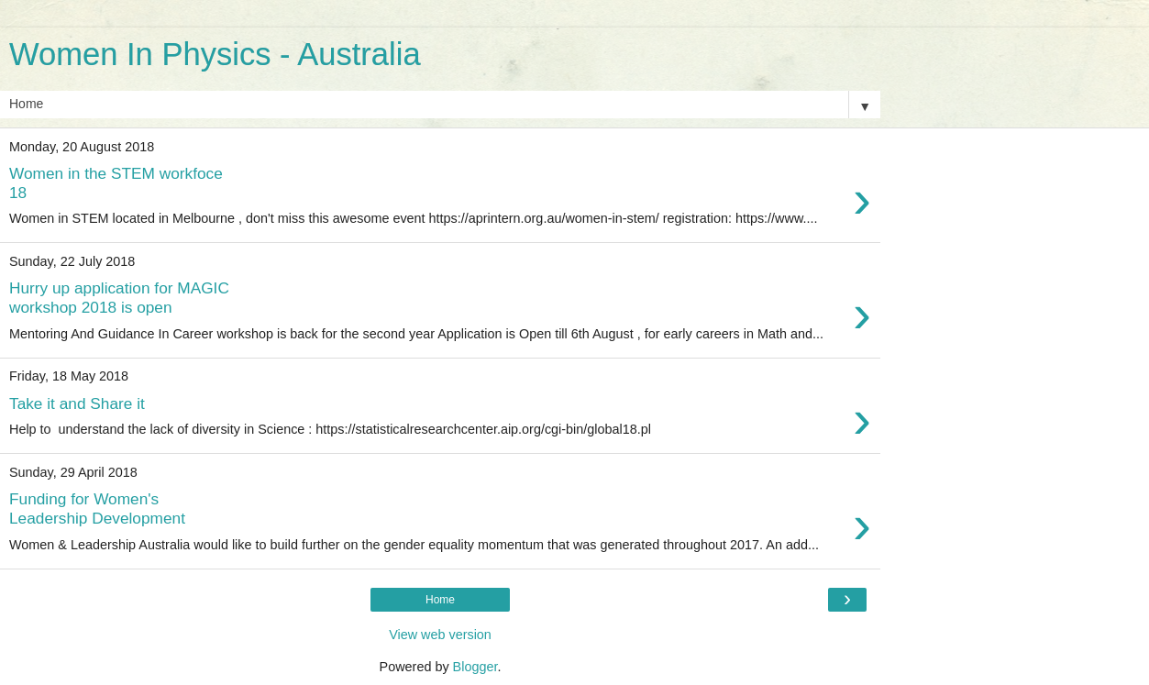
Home (440, 599)
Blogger (475, 666)
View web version (440, 634)
